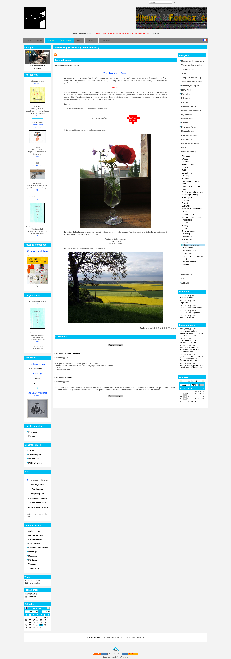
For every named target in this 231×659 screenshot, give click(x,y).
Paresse (185, 242)
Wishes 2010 (187, 239)
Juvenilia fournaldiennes (192, 209)
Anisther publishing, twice (192, 192)
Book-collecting (187, 152)
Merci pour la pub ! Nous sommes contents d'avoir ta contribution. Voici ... (191, 349)
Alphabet (184, 283)
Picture (185, 223)
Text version (33, 597)
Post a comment (115, 345)
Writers (185, 159)
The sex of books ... (187, 298)
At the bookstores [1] (37, 369)
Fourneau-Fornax (188, 127)
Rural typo (185, 90)
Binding (185, 225)
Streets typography (189, 86)
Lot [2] (184, 267)
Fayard (185, 203)
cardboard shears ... (188, 318)
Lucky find (186, 206)
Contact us (33, 594)
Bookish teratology (189, 143)
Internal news (186, 119)
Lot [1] (184, 270)
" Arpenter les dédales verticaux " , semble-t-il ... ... (191, 341)
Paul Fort (186, 162)
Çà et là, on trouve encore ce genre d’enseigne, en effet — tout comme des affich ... (191, 358)
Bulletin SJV (187, 253)
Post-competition (188, 106)
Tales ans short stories (190, 82)
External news (186, 131)
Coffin (184, 170)
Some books (187, 173)
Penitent (185, 264)
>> (202, 385)
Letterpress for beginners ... (191, 313)
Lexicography (187, 248)
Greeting (185, 176)
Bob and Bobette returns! (192, 256)
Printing (184, 102)
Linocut (37, 383)
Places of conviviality (190, 110)
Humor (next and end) (191, 186)
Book (182, 147)
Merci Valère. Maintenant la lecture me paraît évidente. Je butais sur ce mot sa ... (191, 333)
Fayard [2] (186, 200)
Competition (185, 139)
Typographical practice (190, 65)
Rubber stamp (188, 164)
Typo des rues (186, 69)
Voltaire (185, 167)
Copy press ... (185, 303)
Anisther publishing (190, 195)
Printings (184, 98)
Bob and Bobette (189, 262)
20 (185, 399)
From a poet (187, 197)
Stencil (37, 378)
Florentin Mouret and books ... (191, 308)
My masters (185, 114)
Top (115, 650)
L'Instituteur (187, 237)
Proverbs (184, 94)
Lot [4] (184, 228)
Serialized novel (188, 214)
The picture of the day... (191, 77)
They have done (188, 231)
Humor (185, 189)
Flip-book (186, 156)
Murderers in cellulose (191, 217)
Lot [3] (184, 259)
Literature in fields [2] (193, 245)
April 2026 (192, 381)
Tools (182, 73)
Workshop (186, 234)
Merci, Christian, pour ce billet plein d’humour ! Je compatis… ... (192, 368)
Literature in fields (189, 250)
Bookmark (186, 178)
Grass (184, 211)
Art (181, 279)
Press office (187, 220)
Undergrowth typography (191, 61)
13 (185, 396)
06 (185, 394)
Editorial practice (188, 135)
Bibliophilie (185, 274)
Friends (183, 123)
